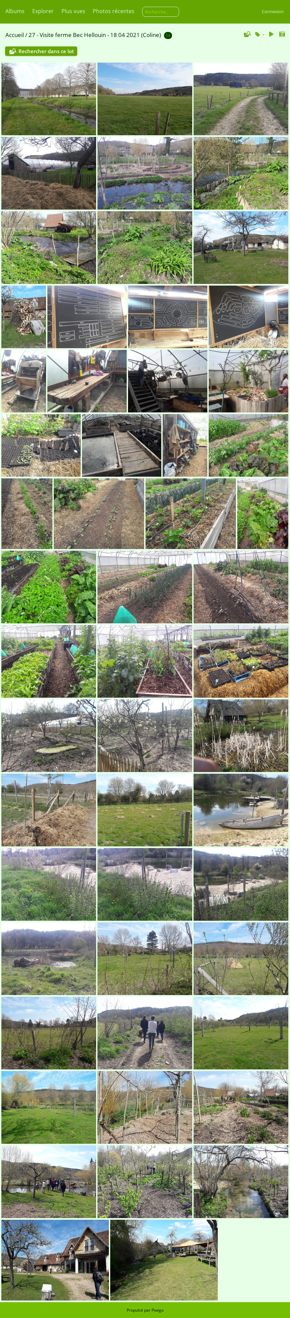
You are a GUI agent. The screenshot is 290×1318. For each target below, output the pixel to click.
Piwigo (158, 1310)
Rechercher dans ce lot (46, 51)
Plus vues (73, 11)
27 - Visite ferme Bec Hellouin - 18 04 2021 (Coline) (95, 35)
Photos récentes (113, 11)
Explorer (43, 11)
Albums (15, 11)
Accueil (14, 35)
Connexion (273, 11)
